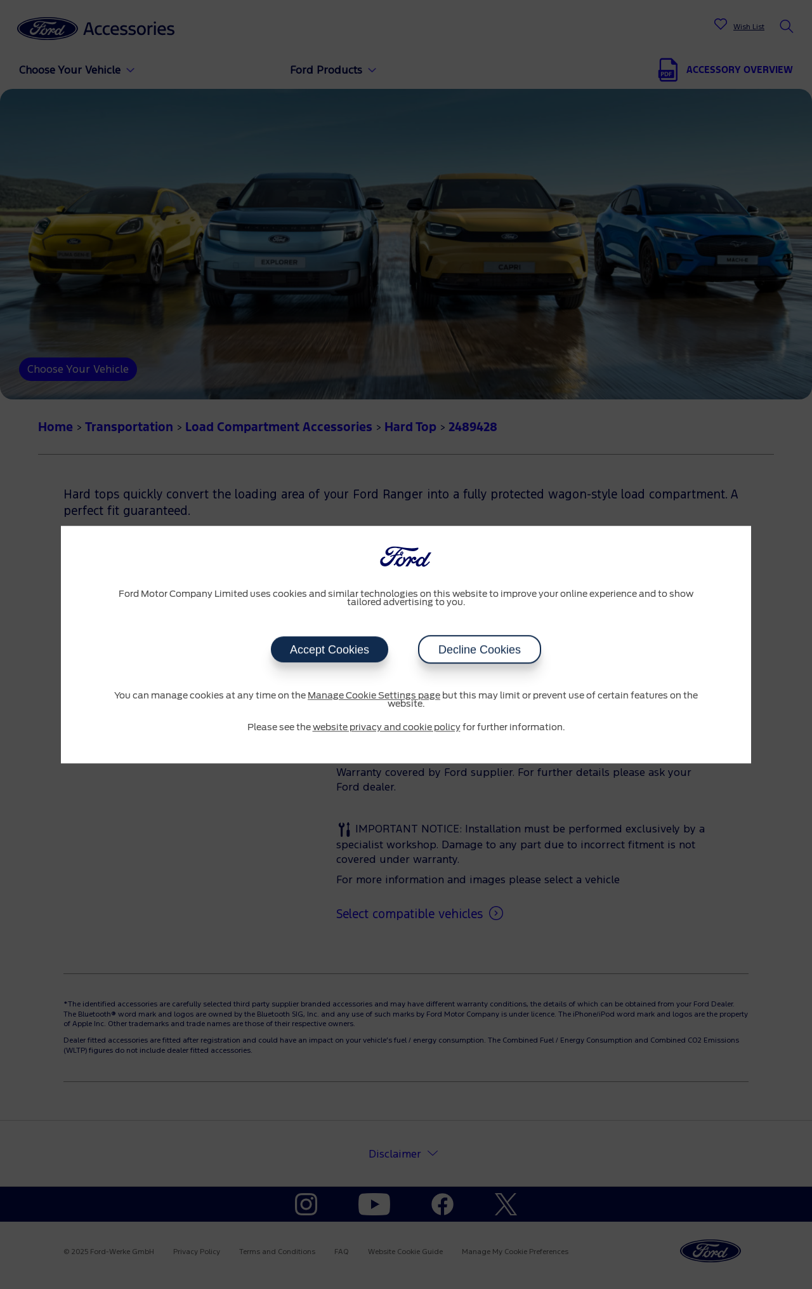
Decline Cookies (479, 649)
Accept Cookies (329, 649)
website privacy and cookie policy (387, 727)
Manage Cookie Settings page (374, 695)
